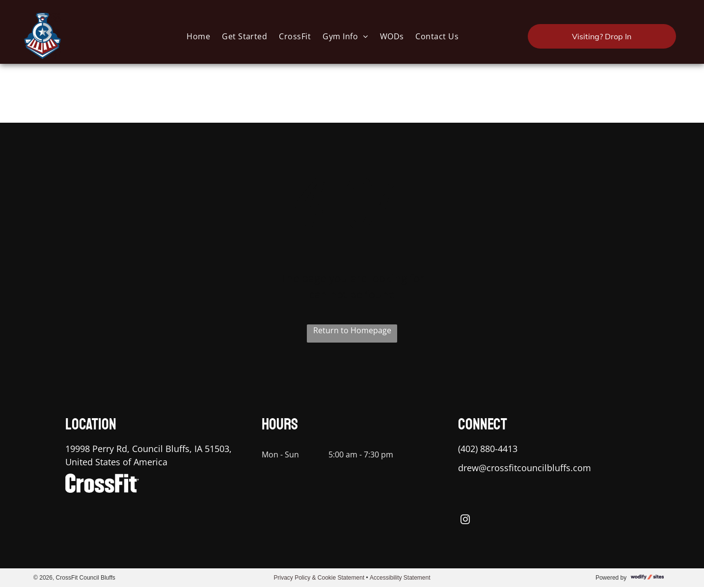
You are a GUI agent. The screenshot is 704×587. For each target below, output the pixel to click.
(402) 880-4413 (487, 448)
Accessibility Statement (400, 577)
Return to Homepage (352, 330)
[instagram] (465, 520)
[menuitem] (198, 36)
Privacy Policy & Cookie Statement (318, 577)
